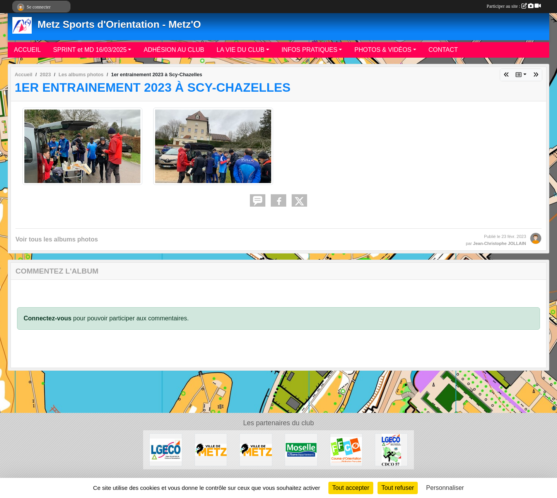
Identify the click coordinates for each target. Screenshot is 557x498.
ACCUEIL (27, 49)
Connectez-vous (48, 318)
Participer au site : (514, 6)
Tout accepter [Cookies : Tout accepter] (350, 487)
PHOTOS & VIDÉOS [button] (382, 49)
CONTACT (443, 49)
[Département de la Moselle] (301, 449)
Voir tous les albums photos (56, 239)
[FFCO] (346, 449)
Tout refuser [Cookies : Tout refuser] (397, 487)
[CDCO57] (391, 449)
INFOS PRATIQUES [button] (310, 49)
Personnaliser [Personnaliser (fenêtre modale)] (445, 487)
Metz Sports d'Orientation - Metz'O (119, 24)
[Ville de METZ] (211, 449)
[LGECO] (165, 449)
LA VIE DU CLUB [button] (241, 49)
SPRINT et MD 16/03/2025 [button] (89, 49)
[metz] (255, 449)
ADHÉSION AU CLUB (174, 49)
